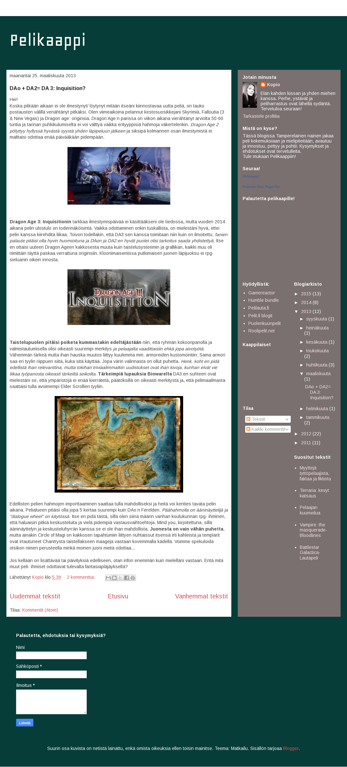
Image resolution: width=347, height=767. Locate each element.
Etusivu (118, 596)
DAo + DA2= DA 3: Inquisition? (47, 88)
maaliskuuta (318, 373)
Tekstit (255, 419)
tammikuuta (317, 417)
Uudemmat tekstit (35, 596)
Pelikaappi (48, 40)
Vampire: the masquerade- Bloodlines (313, 530)
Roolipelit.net (261, 330)
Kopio (273, 84)
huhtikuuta (317, 364)
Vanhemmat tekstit (201, 596)
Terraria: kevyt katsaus (314, 493)
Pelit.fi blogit (260, 315)
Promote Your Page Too (261, 187)
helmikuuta (317, 408)
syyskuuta (317, 318)
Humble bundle (263, 300)
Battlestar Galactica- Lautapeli (310, 553)
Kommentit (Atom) (40, 610)
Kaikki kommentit (265, 429)
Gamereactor (261, 292)
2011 (306, 442)
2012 (307, 433)
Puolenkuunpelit (264, 323)
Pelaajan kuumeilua (310, 510)
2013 (307, 311)
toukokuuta (317, 350)
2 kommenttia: (81, 577)
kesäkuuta (317, 342)
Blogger (290, 748)
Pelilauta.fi (258, 307)
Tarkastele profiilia (261, 116)
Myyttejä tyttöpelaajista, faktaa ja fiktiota (315, 473)
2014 (307, 302)
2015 (307, 293)
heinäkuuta (317, 327)
